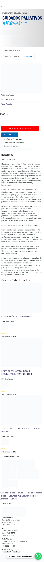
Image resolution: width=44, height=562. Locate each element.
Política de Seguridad (8, 495)
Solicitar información (20, 128)
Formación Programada (14, 13)
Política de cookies (34, 492)
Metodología (28, 56)
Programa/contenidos (11, 56)
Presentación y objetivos (12, 51)
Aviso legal (4, 492)
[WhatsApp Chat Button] (38, 556)
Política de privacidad (18, 492)
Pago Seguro (23, 495)
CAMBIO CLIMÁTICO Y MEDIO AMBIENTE (17, 316)
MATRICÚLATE (9, 135)
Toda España (6, 104)
